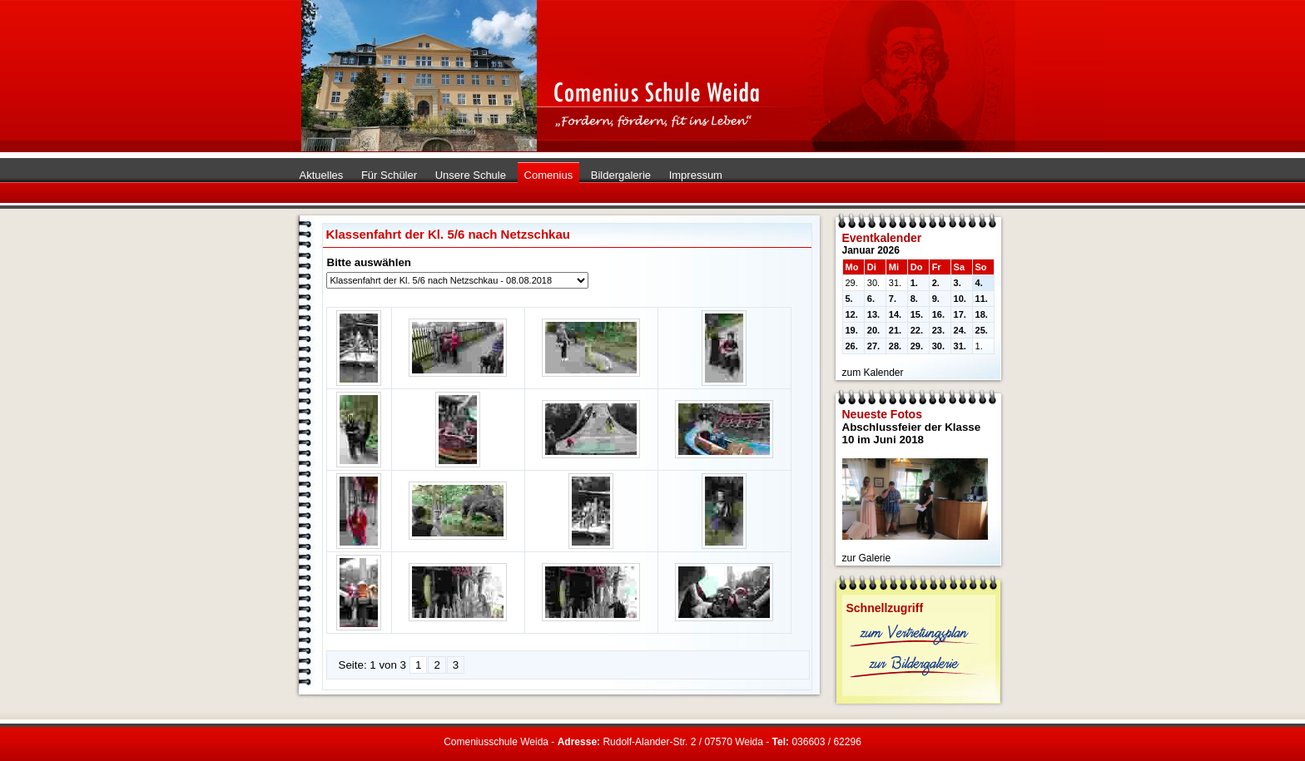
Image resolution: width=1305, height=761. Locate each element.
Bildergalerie (621, 175)
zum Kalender (873, 372)
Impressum (695, 175)
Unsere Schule (470, 175)
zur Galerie (866, 558)
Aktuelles (322, 175)
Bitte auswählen (369, 262)
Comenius (548, 175)
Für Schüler (389, 175)
